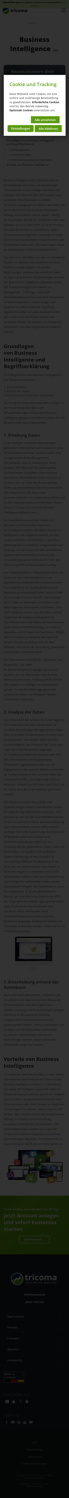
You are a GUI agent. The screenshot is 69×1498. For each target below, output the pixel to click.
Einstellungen (20, 129)
